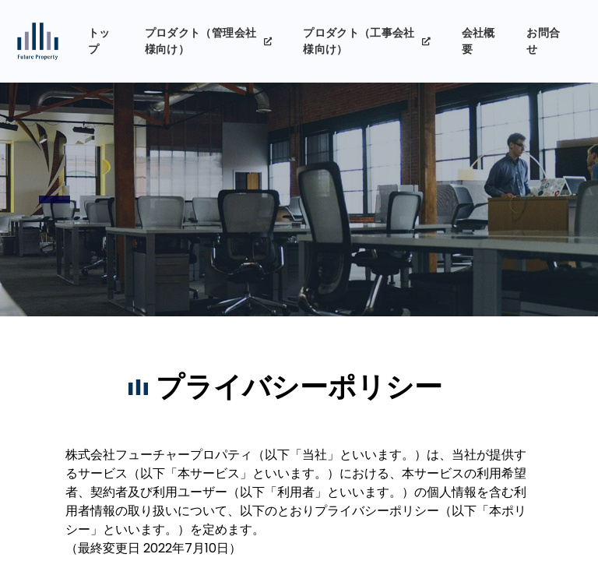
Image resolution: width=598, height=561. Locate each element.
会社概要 (478, 41)
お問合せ (543, 41)
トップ (99, 41)
